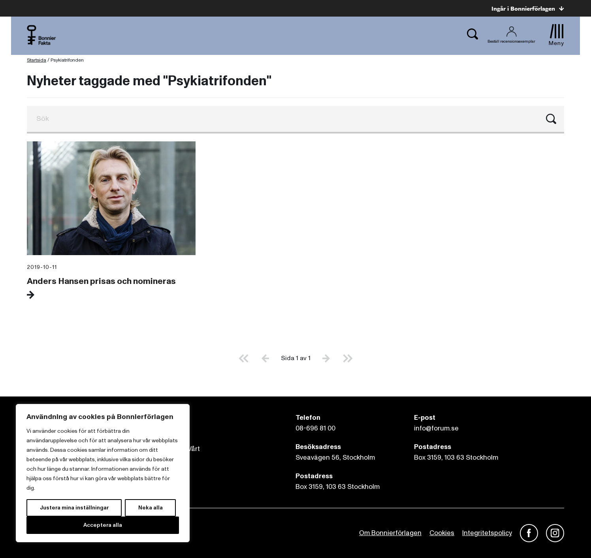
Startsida (36, 60)
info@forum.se (436, 428)
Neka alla (150, 507)
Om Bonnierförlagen (390, 532)
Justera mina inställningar (74, 507)
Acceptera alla (102, 525)
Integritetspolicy (487, 532)
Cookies (441, 532)
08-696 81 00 (315, 428)
